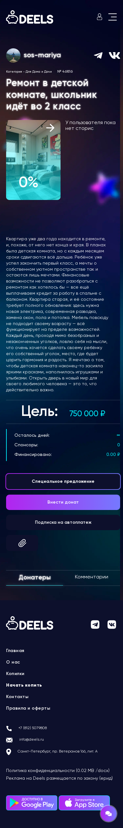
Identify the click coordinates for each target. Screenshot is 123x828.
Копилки (15, 674)
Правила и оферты (28, 708)
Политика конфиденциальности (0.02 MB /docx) (58, 770)
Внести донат (63, 502)
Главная (15, 651)
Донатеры (35, 578)
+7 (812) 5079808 (32, 728)
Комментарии (91, 577)
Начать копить (24, 685)
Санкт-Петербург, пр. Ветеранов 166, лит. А (58, 751)
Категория (14, 71)
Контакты (17, 697)
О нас (13, 662)
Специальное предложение (63, 481)
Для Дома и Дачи (39, 71)
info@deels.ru (31, 740)
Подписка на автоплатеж (63, 522)
